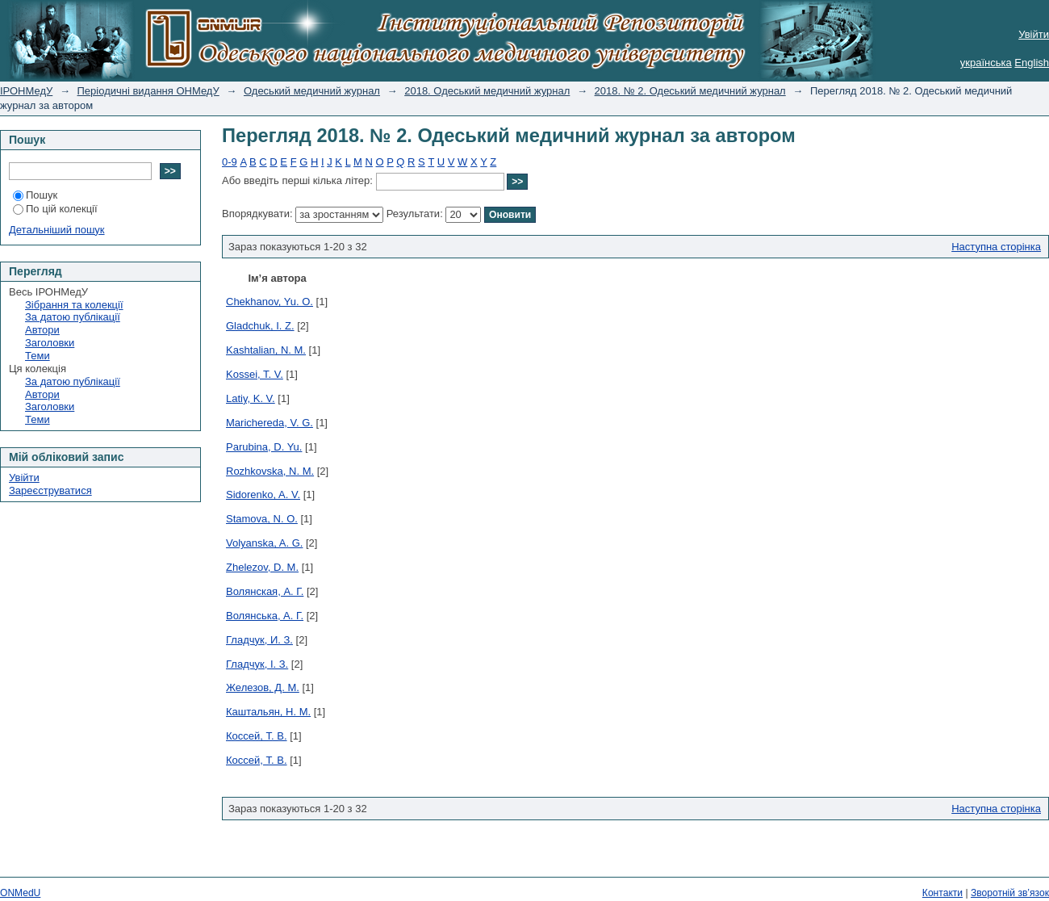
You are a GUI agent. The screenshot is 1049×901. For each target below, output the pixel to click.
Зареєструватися (50, 490)
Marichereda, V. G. (269, 423)
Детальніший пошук (57, 230)
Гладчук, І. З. (257, 664)
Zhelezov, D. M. (262, 567)
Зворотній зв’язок (1010, 893)
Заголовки (49, 343)
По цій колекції (55, 209)
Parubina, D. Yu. (264, 447)
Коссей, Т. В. (256, 760)
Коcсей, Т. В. (256, 736)
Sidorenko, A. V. (263, 494)
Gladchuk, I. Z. (260, 326)
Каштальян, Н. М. (268, 712)
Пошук (35, 195)
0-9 (229, 162)
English (1031, 63)
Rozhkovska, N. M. (270, 471)
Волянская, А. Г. (264, 591)
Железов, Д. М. (262, 687)
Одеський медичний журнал (312, 91)
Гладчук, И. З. (259, 640)
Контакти (942, 893)
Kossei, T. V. (254, 374)
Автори (42, 330)
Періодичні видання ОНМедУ (148, 91)
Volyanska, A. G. (264, 543)
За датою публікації (72, 317)
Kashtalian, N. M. (266, 350)
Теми (37, 356)
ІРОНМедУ (26, 91)
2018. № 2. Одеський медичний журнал (690, 91)
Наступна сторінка (996, 247)
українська (986, 63)
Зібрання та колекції (74, 305)
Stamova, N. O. (262, 519)
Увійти (1033, 34)
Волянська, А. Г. (264, 616)
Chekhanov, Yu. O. (269, 301)
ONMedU (20, 893)
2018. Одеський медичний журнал (487, 91)
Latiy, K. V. (250, 398)
